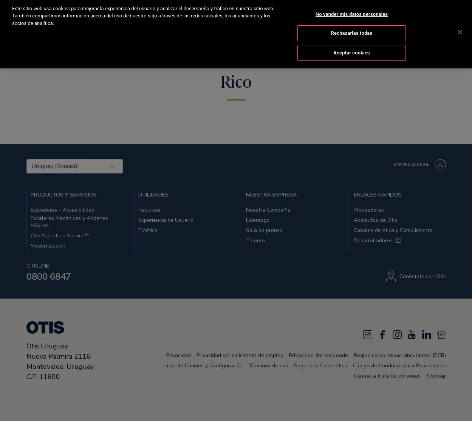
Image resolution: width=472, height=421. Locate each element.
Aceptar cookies (351, 47)
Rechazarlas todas (352, 27)
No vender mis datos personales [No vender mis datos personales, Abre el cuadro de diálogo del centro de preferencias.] (352, 8)
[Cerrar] (460, 26)
